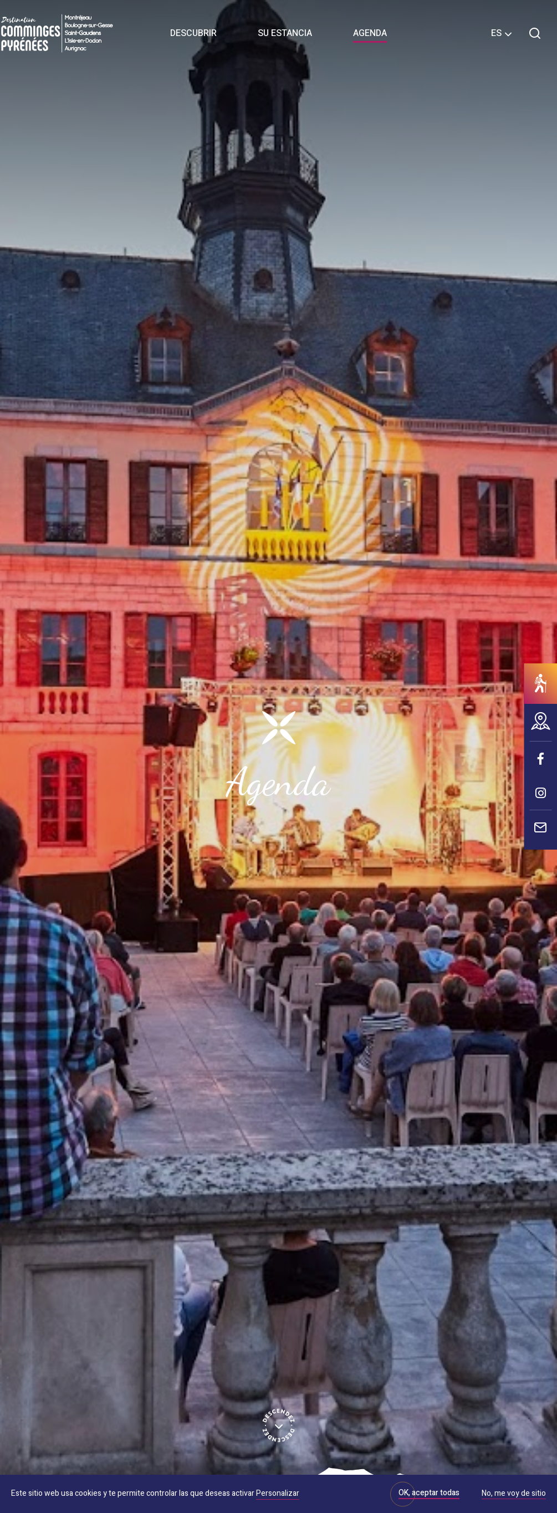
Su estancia (285, 33)
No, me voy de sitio (514, 1494)
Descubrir (193, 33)
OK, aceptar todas (428, 1493)
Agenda (370, 33)
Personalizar (277, 1493)
